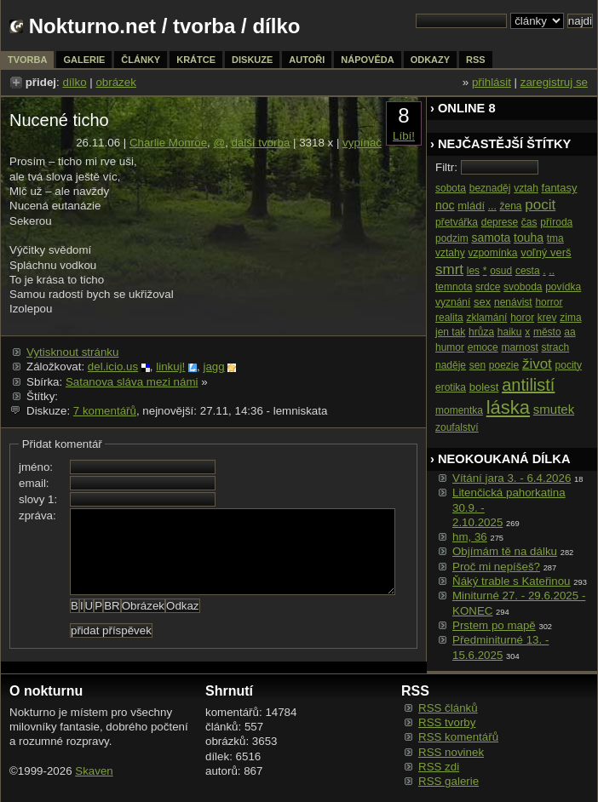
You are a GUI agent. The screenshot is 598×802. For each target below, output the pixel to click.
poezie (504, 365)
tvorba (204, 25)
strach (556, 347)
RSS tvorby (446, 722)
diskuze (252, 59)
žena (511, 206)
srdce (487, 287)
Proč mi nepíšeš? (496, 566)
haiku (509, 332)
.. (552, 271)
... (492, 206)
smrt (449, 269)
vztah (526, 188)
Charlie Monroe (168, 142)
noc (445, 205)
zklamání (486, 318)
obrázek (115, 82)
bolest (484, 387)
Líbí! (404, 135)
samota (490, 237)
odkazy (430, 59)
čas (529, 222)
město (547, 332)
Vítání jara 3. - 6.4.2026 (511, 478)
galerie (84, 59)
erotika (450, 387)
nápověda (367, 59)
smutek (553, 409)
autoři (307, 59)
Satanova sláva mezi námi (132, 381)
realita (449, 318)
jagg (213, 366)
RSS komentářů (458, 736)
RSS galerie (448, 781)
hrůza (481, 332)
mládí (471, 205)
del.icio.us (113, 366)
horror (548, 302)
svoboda (522, 287)
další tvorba (260, 142)
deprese (499, 222)
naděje (450, 365)
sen (477, 365)
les (473, 271)
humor (449, 347)
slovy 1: (38, 499)
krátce (196, 59)
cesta (527, 271)
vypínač (362, 142)
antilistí (528, 384)
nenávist (513, 302)
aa (569, 332)
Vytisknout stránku (72, 352)
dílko (74, 82)
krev (547, 318)
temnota (453, 287)
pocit (540, 205)
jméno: (36, 467)
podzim (452, 238)
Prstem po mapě (494, 625)
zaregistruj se (554, 82)
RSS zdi (438, 766)
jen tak (450, 332)
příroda (556, 222)
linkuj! (170, 366)
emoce (483, 347)
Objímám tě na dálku (504, 551)
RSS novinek (451, 752)
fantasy (560, 187)
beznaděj (490, 188)
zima (570, 318)
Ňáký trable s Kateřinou (511, 581)
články (140, 59)
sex (482, 301)
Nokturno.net (92, 25)
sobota (450, 188)
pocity (568, 365)
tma (555, 238)
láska (508, 407)
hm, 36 (469, 536)
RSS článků (448, 708)
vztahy (450, 253)
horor (522, 318)
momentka (459, 410)
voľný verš (545, 252)
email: (34, 483)
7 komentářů (104, 410)
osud (501, 271)
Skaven (93, 771)
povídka (563, 287)
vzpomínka (492, 253)
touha (528, 237)
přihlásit (491, 82)
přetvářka (456, 222)
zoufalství (457, 427)
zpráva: (37, 515)
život (537, 364)
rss (476, 59)
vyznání (452, 302)
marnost (519, 347)
